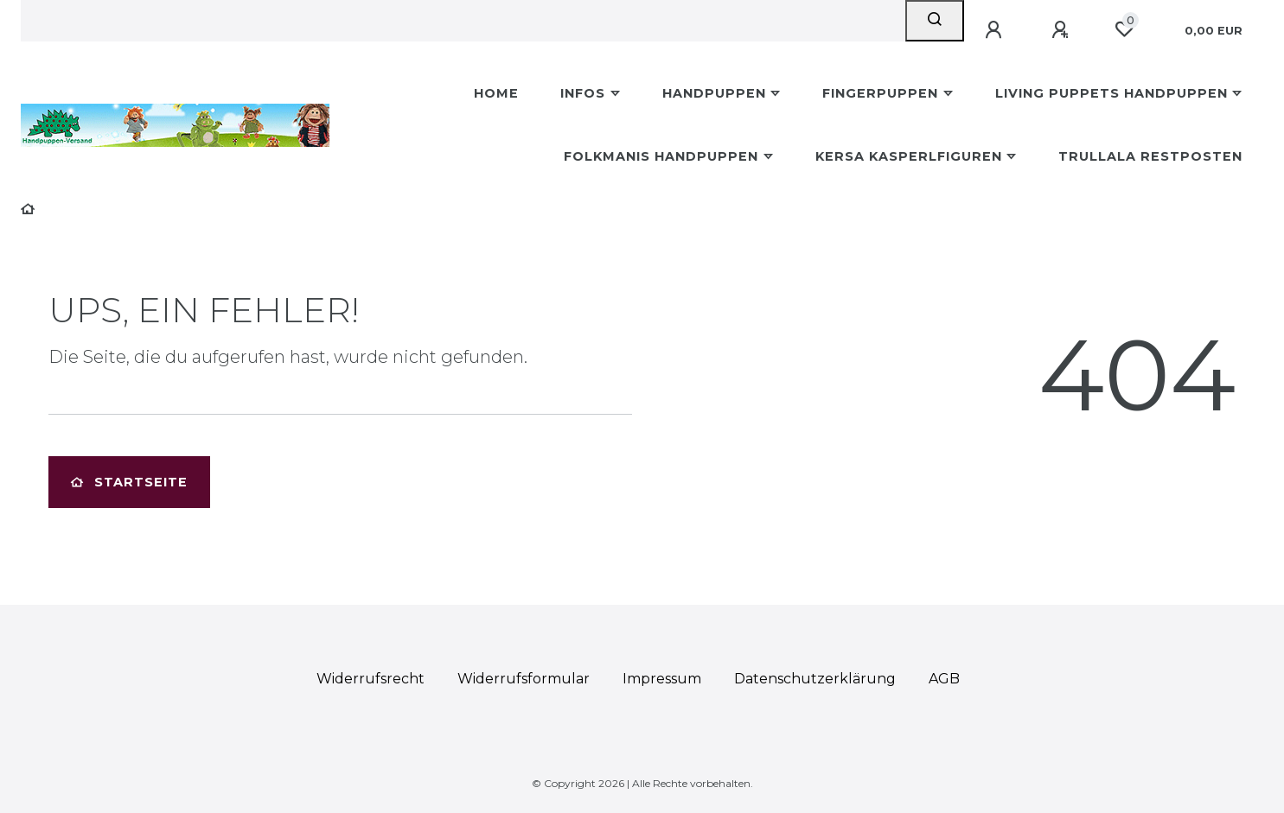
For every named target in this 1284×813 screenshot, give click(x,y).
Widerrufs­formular (523, 678)
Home (496, 93)
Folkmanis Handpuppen (661, 156)
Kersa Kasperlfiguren (908, 156)
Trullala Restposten (1150, 156)
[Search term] (463, 20)
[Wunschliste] (1124, 29)
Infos (582, 93)
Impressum (662, 678)
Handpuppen (714, 93)
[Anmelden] (996, 30)
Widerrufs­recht (370, 678)
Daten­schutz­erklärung (815, 678)
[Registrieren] (1063, 30)
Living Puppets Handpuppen (1111, 93)
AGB (944, 678)
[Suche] (934, 20)
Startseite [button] (129, 482)
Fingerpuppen (880, 93)
